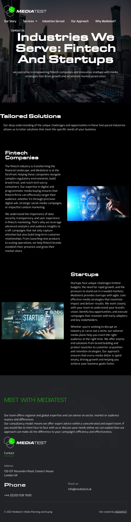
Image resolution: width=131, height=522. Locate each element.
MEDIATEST (121, 511)
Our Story (10, 21)
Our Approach (80, 21)
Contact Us (17, 30)
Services (28, 21)
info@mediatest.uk (79, 489)
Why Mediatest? (105, 21)
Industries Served (53, 21)
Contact (9, 453)
